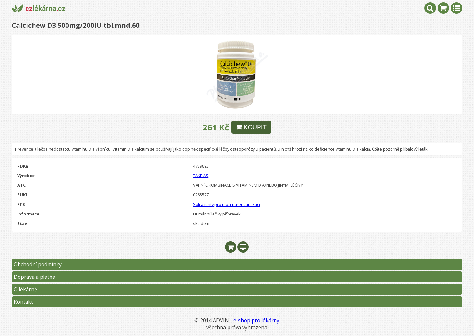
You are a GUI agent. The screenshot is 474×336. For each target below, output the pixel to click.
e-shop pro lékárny (256, 320)
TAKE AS (200, 175)
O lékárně (25, 289)
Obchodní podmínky (38, 264)
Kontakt (23, 301)
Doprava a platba (34, 276)
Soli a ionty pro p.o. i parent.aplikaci (226, 204)
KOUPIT (251, 127)
